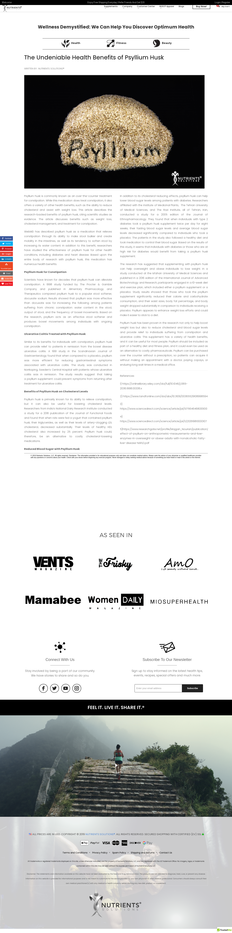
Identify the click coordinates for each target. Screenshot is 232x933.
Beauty (167, 46)
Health (75, 46)
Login (217, 2)
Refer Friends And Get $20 (131, 2)
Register (226, 2)
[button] (224, 930)
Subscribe (192, 692)
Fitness (121, 46)
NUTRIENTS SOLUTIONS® (100, 838)
